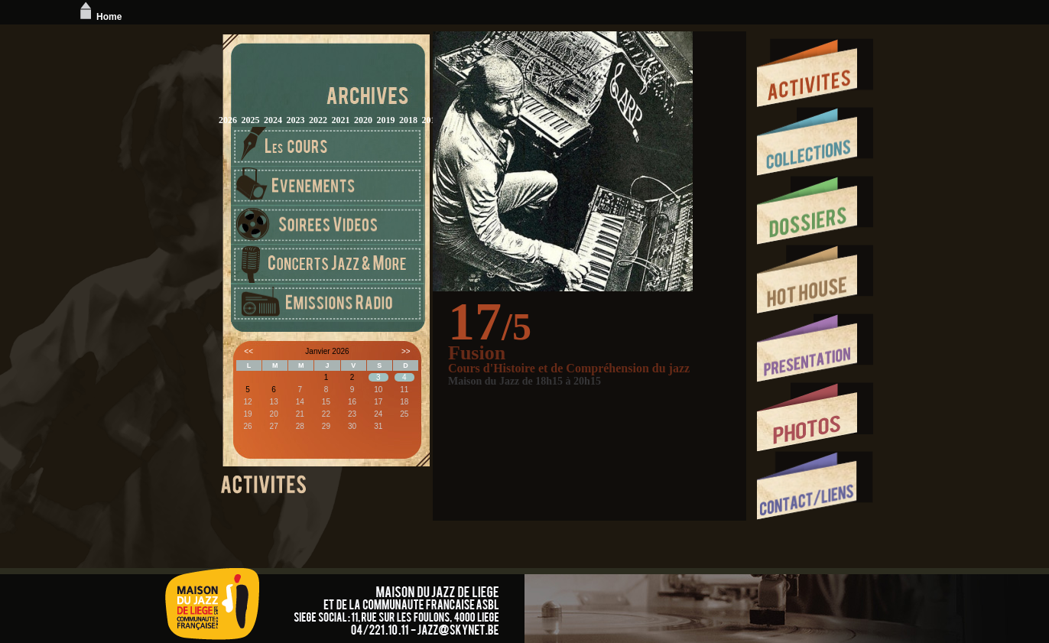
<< (248, 351)
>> (406, 351)
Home (99, 16)
